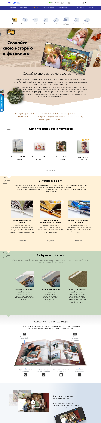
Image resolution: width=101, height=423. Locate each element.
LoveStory (56, 21)
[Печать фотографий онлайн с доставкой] (12, 8)
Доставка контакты (75, 2)
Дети (45, 21)
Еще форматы (50, 170)
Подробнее (22, 241)
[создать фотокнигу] (24, 8)
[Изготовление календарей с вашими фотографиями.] (34, 8)
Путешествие (24, 21)
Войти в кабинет (89, 3)
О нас (64, 2)
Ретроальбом (87, 21)
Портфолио (76, 21)
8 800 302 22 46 (55, 2)
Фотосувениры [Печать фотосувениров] (80, 7)
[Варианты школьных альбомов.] (48, 8)
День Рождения (66, 21)
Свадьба (35, 21)
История (14, 21)
